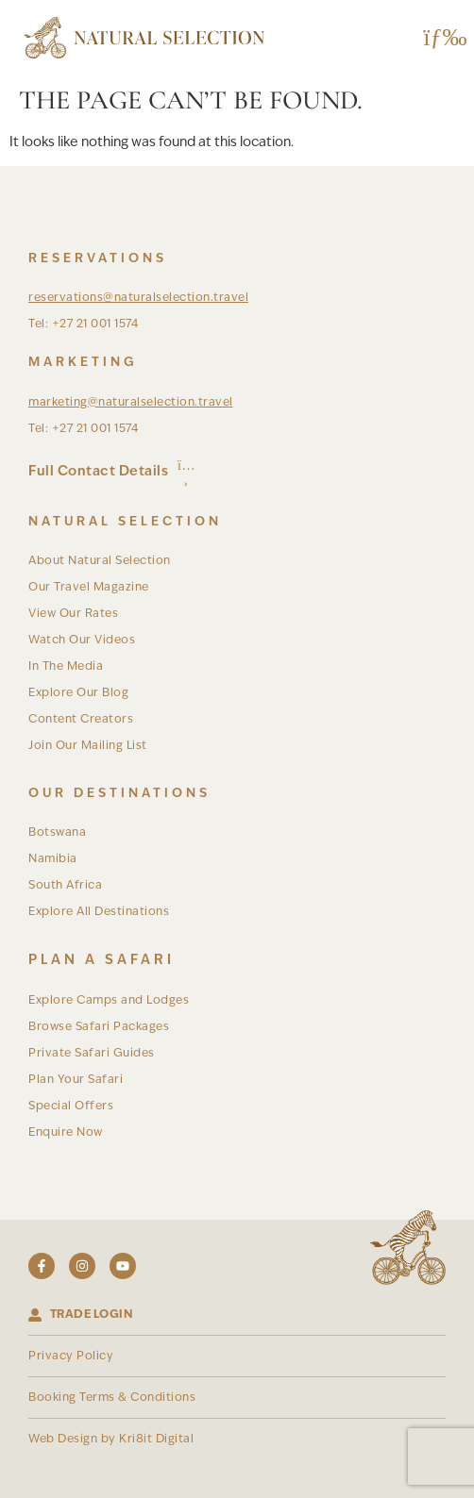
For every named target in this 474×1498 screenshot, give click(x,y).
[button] (438, 38)
